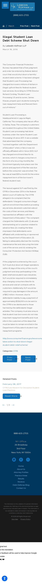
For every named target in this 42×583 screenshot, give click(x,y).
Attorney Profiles (21, 472)
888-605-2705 (21, 433)
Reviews (21, 482)
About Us (21, 469)
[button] (4, 578)
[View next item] (13, 405)
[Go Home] (4, 26)
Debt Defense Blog (21, 485)
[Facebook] (21, 460)
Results (21, 479)
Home (21, 466)
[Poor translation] (2, 559)
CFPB (15, 351)
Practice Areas (21, 476)
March (11, 26)
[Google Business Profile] (14, 460)
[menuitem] (21, 466)
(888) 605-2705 (21, 15)
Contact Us (21, 488)
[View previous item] (4, 405)
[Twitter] (28, 460)
